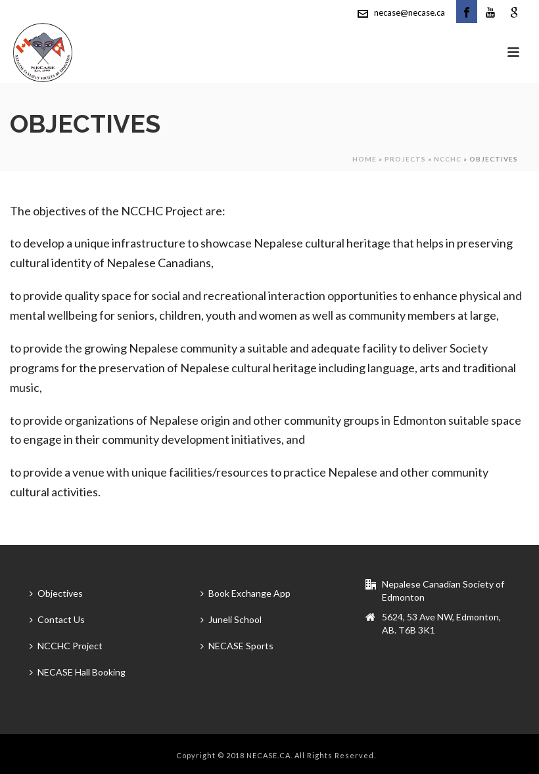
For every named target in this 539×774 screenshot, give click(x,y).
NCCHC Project (66, 645)
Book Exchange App (245, 593)
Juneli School (231, 619)
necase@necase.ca (409, 12)
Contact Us (57, 619)
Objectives (56, 593)
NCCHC (447, 159)
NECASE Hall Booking (78, 671)
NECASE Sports (236, 645)
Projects (405, 159)
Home (364, 159)
